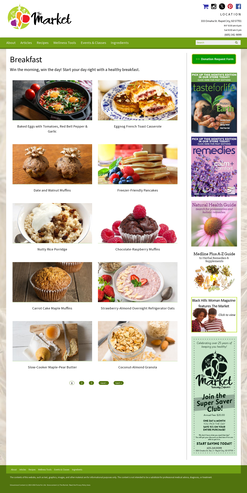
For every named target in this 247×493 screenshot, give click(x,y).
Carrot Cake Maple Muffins (52, 308)
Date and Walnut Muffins (52, 190)
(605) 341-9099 (233, 34)
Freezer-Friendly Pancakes (137, 190)
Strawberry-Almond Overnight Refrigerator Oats (138, 308)
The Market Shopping (205, 6)
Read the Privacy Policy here (79, 485)
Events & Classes (93, 42)
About (11, 42)
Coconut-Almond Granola (137, 367)
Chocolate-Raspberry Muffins (137, 249)
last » (118, 383)
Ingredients (120, 42)
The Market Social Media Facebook (239, 6)
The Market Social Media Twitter (222, 6)
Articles (26, 42)
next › (104, 383)
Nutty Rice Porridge (52, 249)
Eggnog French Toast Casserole (138, 126)
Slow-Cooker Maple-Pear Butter (52, 367)
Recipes (43, 42)
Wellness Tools (64, 42)
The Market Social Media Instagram (214, 6)
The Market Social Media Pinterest (230, 6)
